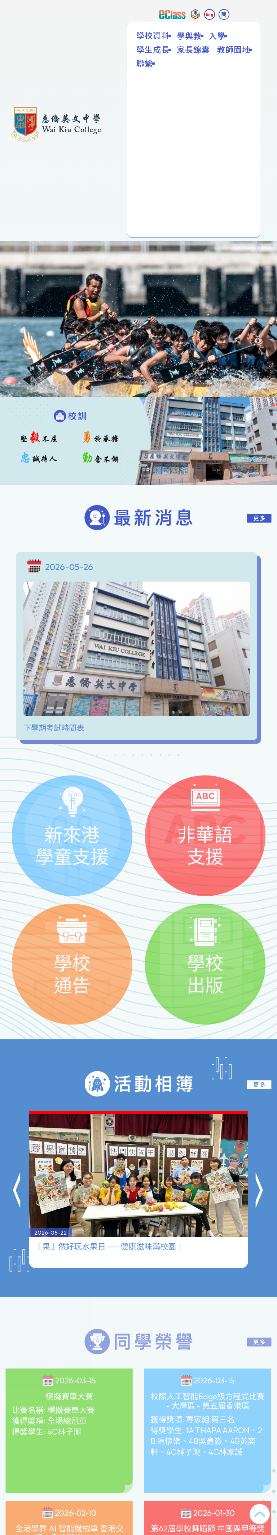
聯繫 (145, 63)
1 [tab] (97, 756)
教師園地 (234, 49)
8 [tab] (160, 756)
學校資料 (153, 35)
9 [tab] (169, 756)
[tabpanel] (138, 648)
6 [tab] (142, 756)
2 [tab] (106, 756)
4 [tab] (124, 756)
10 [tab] (178, 756)
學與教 (190, 35)
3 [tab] (115, 756)
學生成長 (153, 49)
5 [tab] (133, 756)
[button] (17, 1156)
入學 (218, 35)
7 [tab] (151, 756)
